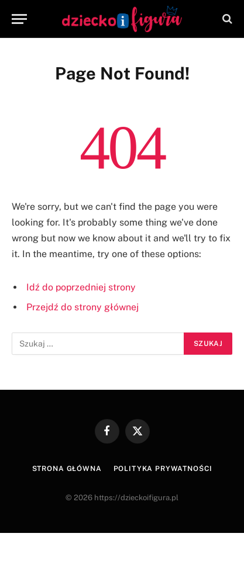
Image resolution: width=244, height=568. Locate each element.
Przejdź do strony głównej (82, 307)
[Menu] (19, 19)
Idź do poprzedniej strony (81, 287)
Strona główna (67, 469)
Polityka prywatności (163, 469)
